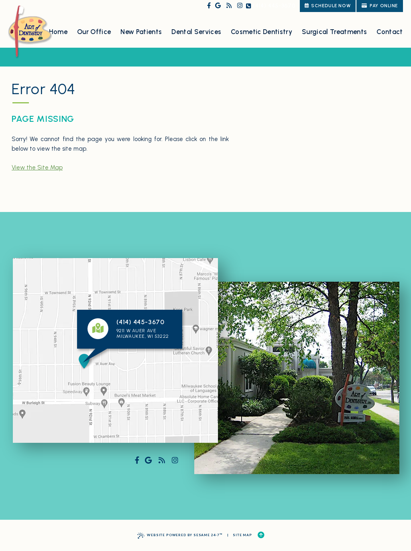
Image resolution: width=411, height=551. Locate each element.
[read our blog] (229, 6)
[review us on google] (218, 6)
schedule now (327, 5)
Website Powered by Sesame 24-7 (180, 536)
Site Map (242, 535)
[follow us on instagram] (240, 6)
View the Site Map (37, 167)
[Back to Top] (261, 535)
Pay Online (380, 5)
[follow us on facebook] (209, 6)
